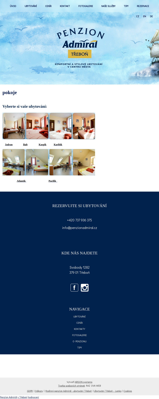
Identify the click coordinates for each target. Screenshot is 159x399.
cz (137, 16)
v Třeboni (22, 397)
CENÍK (48, 6)
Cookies (128, 390)
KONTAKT (65, 6)
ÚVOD (13, 6)
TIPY (126, 6)
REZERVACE (143, 6)
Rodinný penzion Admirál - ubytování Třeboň (68, 390)
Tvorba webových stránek (71, 385)
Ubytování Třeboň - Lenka (107, 390)
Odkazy (39, 390)
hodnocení (33, 397)
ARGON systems (83, 381)
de (151, 16)
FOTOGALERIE (85, 6)
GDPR (30, 390)
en (144, 16)
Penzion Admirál (8, 397)
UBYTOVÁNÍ (31, 6)
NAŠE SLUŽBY (108, 6)
